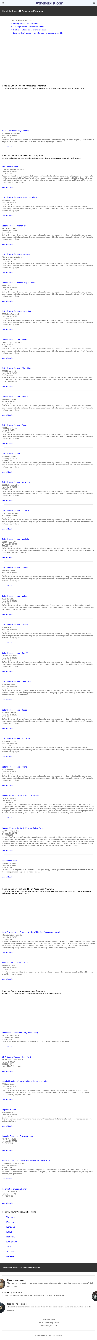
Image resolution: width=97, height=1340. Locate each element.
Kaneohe (10, 1227)
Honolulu (10, 1236)
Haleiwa (10, 1256)
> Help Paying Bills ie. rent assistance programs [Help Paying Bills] (28, 30)
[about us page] (94, 3)
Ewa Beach (11, 1241)
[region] (48, 64)
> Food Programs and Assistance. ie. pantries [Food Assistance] (27, 27)
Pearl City (10, 1222)
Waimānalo (11, 1251)
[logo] (48, 3)
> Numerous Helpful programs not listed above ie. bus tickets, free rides (37, 33)
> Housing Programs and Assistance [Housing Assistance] (24, 24)
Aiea (8, 1246)
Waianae (10, 1217)
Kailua (9, 1232)
